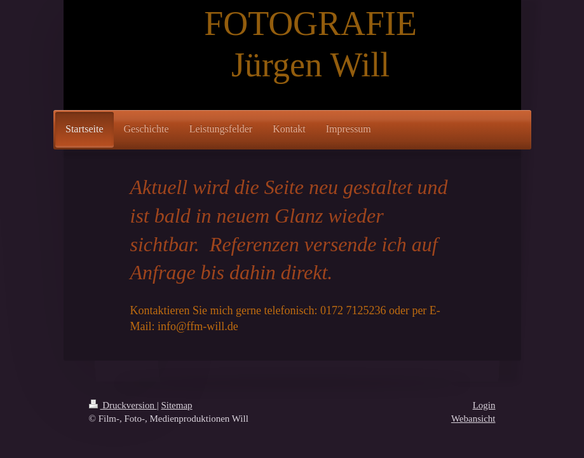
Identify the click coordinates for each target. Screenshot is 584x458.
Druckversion (123, 405)
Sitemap (176, 405)
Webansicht (473, 418)
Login (484, 405)
